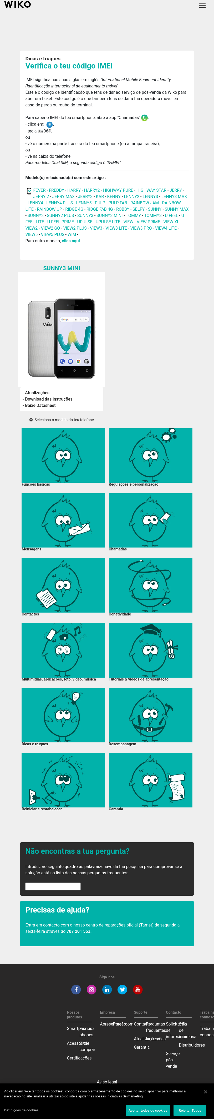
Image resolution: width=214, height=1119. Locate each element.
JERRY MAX (63, 196)
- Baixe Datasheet (39, 405)
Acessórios (77, 1043)
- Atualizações (36, 392)
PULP (100, 202)
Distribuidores (192, 1045)
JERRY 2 (41, 196)
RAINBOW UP (49, 209)
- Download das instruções (48, 399)
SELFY (139, 209)
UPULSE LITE (108, 221)
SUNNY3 (85, 215)
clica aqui (71, 240)
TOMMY (133, 215)
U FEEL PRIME (60, 221)
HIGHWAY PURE (118, 190)
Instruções (156, 1038)
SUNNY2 (36, 215)
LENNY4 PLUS (59, 202)
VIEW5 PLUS (52, 234)
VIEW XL (171, 221)
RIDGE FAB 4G (100, 209)
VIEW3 (96, 228)
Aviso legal (107, 1082)
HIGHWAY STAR (151, 190)
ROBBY (122, 209)
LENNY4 (35, 202)
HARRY (74, 190)
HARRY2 (92, 190)
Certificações (79, 1058)
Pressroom (123, 1024)
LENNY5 (84, 202)
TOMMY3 (153, 215)
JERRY (176, 190)
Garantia (142, 1047)
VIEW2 (31, 228)
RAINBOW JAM (145, 202)
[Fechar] (205, 1096)
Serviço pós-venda (173, 1060)
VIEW (129, 221)
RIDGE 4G (74, 209)
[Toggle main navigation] (202, 5)
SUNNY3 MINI (109, 215)
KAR (100, 196)
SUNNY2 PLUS (60, 215)
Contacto (142, 1024)
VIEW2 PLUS (75, 228)
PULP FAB (117, 202)
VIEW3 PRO (141, 228)
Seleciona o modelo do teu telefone (61, 420)
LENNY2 (131, 196)
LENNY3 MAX (174, 196)
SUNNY (154, 209)
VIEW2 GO (50, 228)
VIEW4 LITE (166, 228)
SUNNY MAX (177, 209)
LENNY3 (150, 196)
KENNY (113, 196)
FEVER (40, 190)
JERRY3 (86, 196)
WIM (72, 234)
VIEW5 (32, 234)
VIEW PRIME (148, 221)
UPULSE (85, 221)
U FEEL (171, 215)
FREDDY (56, 190)
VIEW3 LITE (116, 228)
